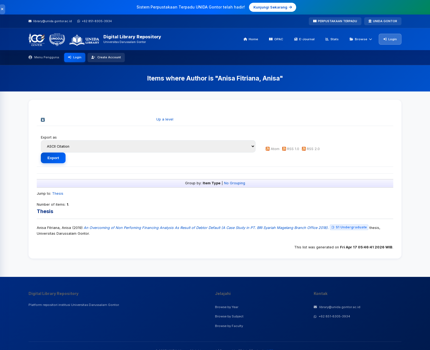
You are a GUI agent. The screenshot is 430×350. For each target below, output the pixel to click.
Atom (275, 149)
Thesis (57, 193)
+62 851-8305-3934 (332, 316)
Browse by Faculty (229, 326)
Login (390, 39)
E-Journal (304, 39)
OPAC (276, 39)
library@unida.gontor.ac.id (337, 307)
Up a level (164, 119)
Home (251, 39)
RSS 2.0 (313, 149)
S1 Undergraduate (349, 227)
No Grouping (234, 183)
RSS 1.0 (293, 149)
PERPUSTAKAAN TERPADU (335, 21)
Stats (332, 39)
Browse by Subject (229, 316)
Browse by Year (226, 307)
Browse (361, 39)
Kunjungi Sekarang (272, 7)
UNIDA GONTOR (383, 21)
